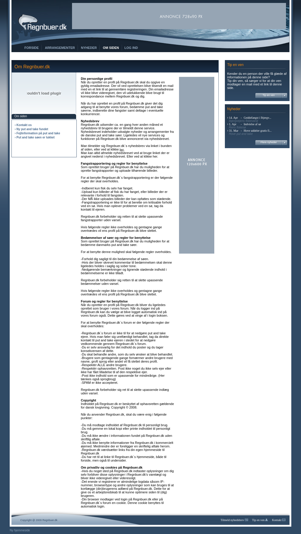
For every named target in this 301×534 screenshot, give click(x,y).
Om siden (111, 47)
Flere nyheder (268, 142)
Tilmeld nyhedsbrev (234, 520)
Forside (31, 47)
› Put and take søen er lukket (35, 137)
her (122, 149)
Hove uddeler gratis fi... (258, 130)
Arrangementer (60, 47)
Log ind (131, 47)
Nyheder (89, 47)
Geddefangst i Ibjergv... (257, 117)
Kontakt (278, 520)
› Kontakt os (23, 125)
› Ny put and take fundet (31, 129)
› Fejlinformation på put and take (37, 133)
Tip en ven (268, 95)
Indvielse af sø (252, 124)
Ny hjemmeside (20, 530)
